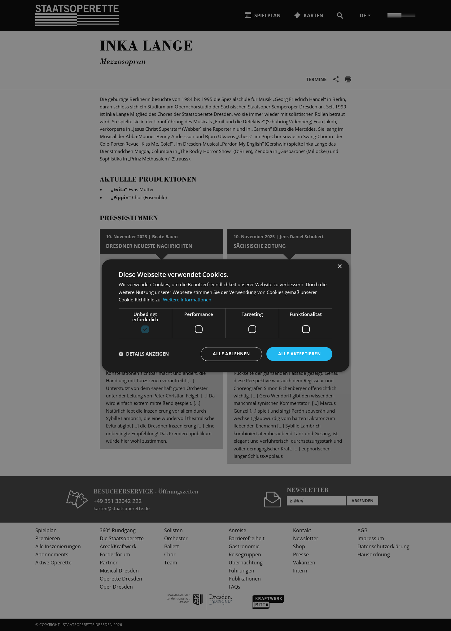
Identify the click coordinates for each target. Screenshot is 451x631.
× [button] (339, 266)
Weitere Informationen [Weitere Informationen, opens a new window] (187, 300)
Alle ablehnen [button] (231, 354)
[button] (144, 354)
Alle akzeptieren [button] (299, 354)
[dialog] (225, 315)
